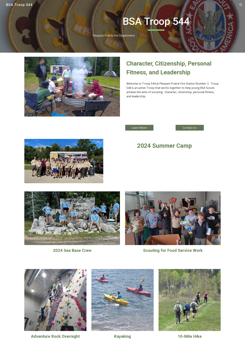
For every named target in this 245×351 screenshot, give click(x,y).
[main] (156, 26)
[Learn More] (139, 127)
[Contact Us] (190, 127)
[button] (241, 5)
